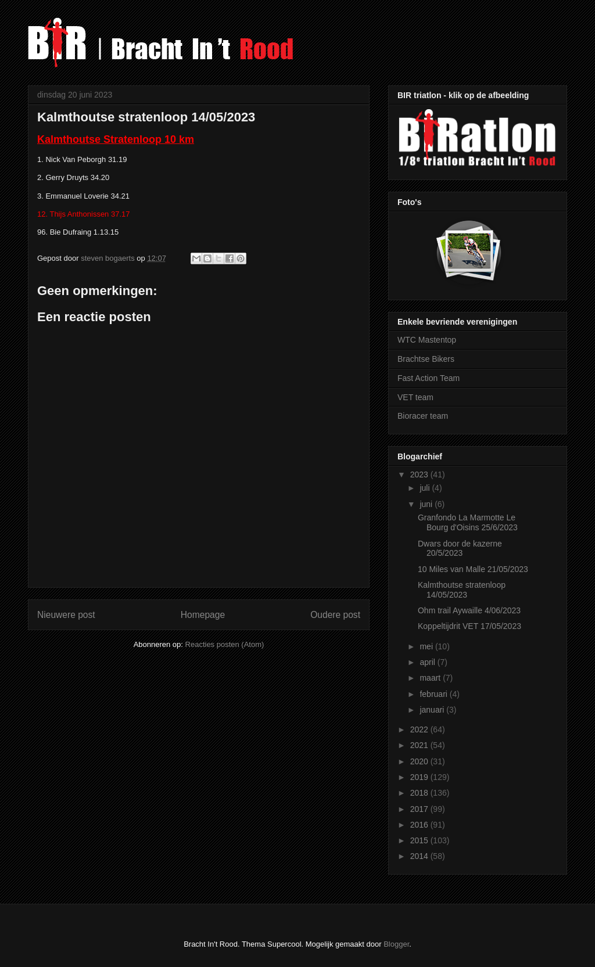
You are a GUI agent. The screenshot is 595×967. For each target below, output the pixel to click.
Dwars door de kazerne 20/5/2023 (460, 548)
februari (434, 694)
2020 (420, 761)
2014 (420, 856)
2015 (420, 840)
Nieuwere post (66, 615)
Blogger (396, 944)
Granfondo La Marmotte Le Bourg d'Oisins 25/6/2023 (468, 522)
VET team (415, 397)
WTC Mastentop (426, 339)
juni (427, 504)
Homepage (203, 615)
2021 (420, 745)
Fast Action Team (428, 378)
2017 (420, 809)
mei (427, 646)
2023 (420, 474)
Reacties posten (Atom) (224, 644)
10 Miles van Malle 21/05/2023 (473, 569)
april (428, 662)
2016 (420, 824)
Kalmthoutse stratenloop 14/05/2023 (462, 589)
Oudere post (335, 615)
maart (431, 677)
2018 (420, 792)
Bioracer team (422, 415)
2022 (420, 729)
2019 (420, 777)
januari (433, 709)
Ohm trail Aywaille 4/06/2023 (469, 610)
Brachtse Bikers (425, 359)
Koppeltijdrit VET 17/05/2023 (469, 626)
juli (426, 488)
